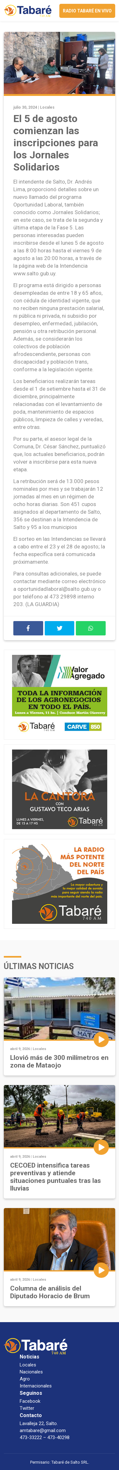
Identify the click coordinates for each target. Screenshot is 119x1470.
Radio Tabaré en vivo (87, 10)
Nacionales (31, 1372)
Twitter (27, 1408)
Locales (47, 107)
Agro (25, 1379)
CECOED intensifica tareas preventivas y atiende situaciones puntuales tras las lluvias (55, 1177)
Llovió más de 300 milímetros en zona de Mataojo (59, 1061)
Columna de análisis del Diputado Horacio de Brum (50, 1292)
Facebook (30, 1401)
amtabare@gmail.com (43, 1430)
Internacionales (36, 1386)
